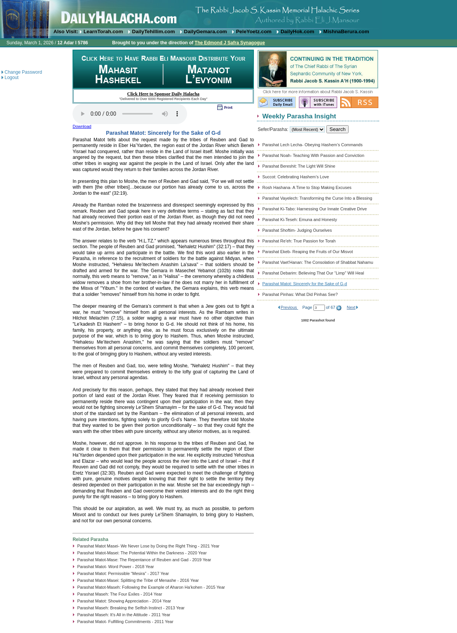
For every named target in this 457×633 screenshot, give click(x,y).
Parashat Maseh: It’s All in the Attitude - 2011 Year (123, 614)
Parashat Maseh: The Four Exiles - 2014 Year (119, 594)
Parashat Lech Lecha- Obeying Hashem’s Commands (312, 144)
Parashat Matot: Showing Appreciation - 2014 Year (124, 601)
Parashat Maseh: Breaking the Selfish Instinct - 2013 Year (130, 608)
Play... (130, 113)
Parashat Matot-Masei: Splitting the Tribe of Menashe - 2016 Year (138, 580)
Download (82, 126)
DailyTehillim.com (153, 31)
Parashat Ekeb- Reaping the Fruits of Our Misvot (307, 251)
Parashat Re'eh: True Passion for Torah (299, 241)
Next (351, 307)
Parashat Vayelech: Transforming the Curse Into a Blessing (317, 198)
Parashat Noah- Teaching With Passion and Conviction (313, 155)
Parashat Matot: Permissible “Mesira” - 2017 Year (123, 573)
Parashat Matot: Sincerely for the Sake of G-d (304, 283)
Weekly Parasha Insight (299, 116)
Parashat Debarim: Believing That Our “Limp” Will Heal (313, 273)
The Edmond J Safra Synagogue (230, 42)
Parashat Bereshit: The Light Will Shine (298, 166)
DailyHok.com (297, 31)
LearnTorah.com (103, 31)
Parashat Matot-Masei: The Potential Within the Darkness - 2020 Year (142, 553)
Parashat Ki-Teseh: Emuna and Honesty (299, 219)
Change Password (23, 72)
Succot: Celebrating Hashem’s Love (295, 176)
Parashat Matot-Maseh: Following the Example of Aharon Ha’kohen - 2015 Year (151, 587)
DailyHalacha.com (228, 14)
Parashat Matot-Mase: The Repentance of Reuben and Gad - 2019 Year (144, 559)
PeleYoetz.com (253, 31)
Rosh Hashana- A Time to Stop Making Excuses (307, 187)
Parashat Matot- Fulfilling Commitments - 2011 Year (125, 621)
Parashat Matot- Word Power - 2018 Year (115, 566)
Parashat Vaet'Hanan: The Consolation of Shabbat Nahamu (317, 262)
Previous (289, 307)
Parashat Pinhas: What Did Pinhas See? (300, 294)
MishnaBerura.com (346, 31)
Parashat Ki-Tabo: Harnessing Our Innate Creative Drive (314, 209)
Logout (12, 77)
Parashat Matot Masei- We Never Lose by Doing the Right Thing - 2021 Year (148, 546)
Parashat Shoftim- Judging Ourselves (297, 230)
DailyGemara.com (205, 31)
